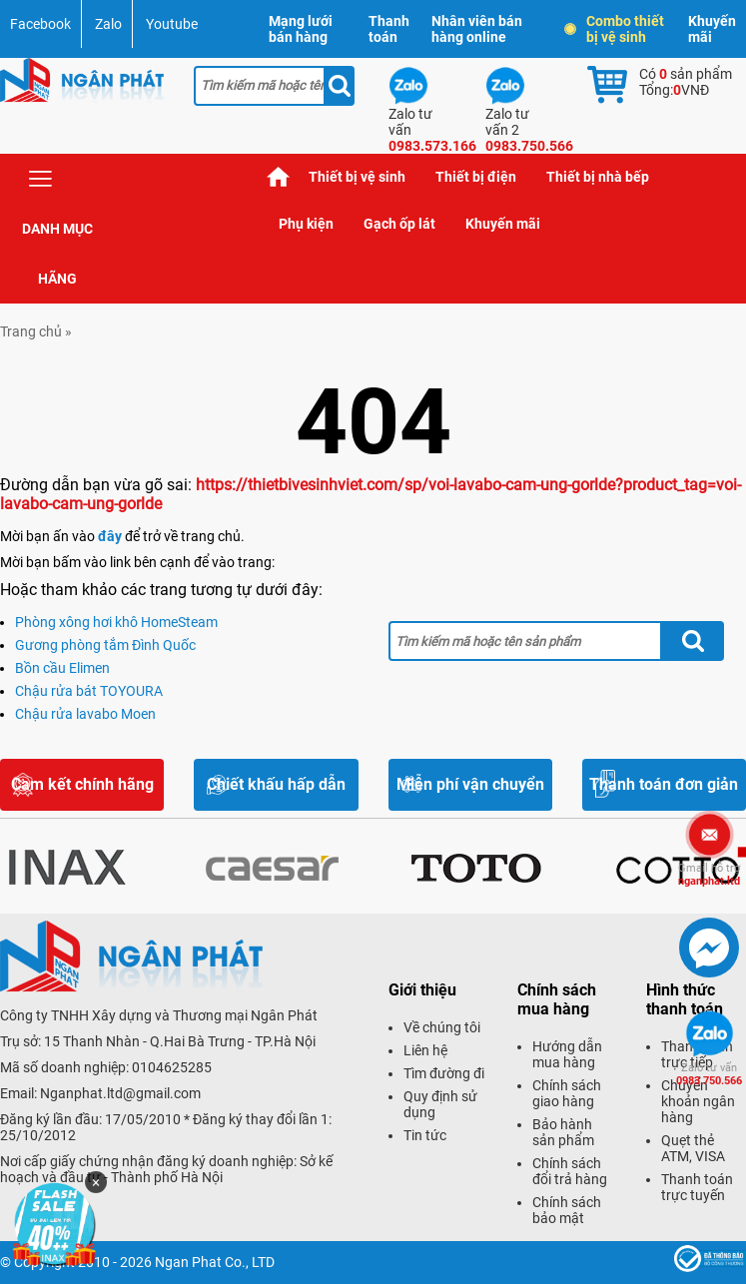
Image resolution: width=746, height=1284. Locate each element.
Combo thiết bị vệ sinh (615, 29)
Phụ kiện (306, 224)
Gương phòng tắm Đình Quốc (105, 645)
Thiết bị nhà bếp (597, 177)
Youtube (172, 24)
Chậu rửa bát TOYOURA (89, 691)
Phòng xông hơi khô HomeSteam (116, 622)
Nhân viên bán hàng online (476, 29)
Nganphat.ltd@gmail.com (120, 1093)
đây (110, 536)
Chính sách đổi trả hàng (569, 1171)
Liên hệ (425, 1050)
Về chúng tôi (441, 1027)
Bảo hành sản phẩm (563, 1132)
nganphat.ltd (709, 875)
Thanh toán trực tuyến (697, 1187)
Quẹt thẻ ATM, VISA (693, 1148)
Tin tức (424, 1135)
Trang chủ (279, 177)
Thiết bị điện (475, 177)
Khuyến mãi (712, 29)
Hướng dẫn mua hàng (567, 1054)
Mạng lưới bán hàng (301, 29)
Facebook (40, 24)
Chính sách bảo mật (566, 1210)
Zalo (108, 24)
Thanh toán (389, 29)
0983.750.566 (709, 1074)
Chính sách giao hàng (566, 1093)
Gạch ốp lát (399, 224)
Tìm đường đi (443, 1073)
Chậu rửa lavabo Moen (85, 714)
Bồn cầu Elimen (62, 668)
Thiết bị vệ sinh (357, 177)
